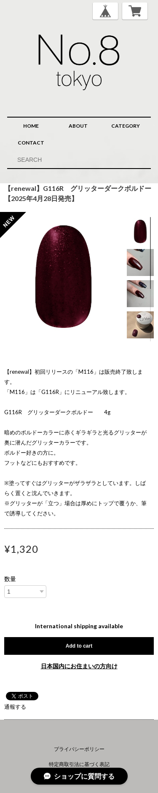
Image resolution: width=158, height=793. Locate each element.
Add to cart (79, 646)
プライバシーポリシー (79, 749)
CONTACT (31, 142)
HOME (31, 126)
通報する (15, 706)
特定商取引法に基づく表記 (79, 764)
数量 (10, 579)
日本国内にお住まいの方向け (79, 666)
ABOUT (78, 126)
